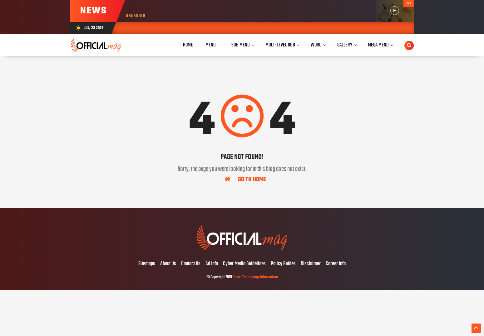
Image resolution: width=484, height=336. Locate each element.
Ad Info (211, 264)
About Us (168, 264)
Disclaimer (311, 264)
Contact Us (190, 264)
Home (188, 45)
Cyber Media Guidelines (244, 264)
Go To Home (245, 179)
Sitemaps (146, 264)
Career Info (336, 264)
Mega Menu (378, 45)
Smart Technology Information (255, 277)
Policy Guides (283, 264)
